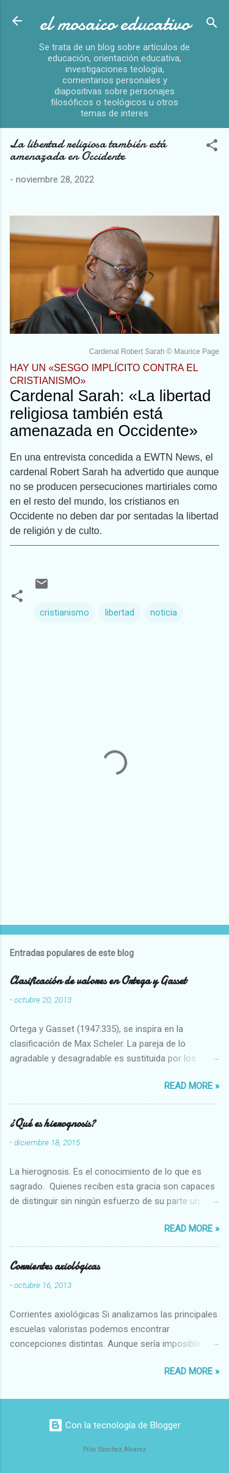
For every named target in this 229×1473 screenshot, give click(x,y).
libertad (119, 612)
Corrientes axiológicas (55, 1266)
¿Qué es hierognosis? (52, 1123)
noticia (163, 612)
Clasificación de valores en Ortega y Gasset (98, 981)
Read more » (191, 1085)
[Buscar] (212, 24)
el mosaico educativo (115, 23)
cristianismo (64, 612)
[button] (212, 147)
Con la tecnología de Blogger (114, 1425)
